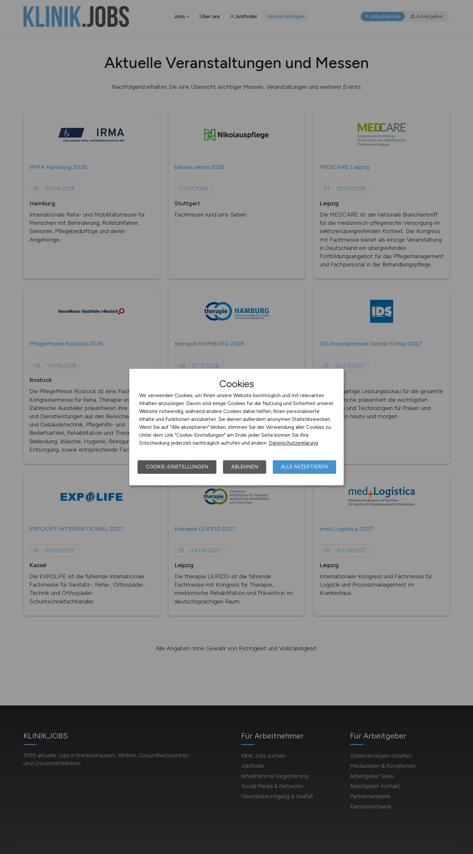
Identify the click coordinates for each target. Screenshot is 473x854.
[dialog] (236, 427)
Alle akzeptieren (304, 467)
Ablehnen (244, 467)
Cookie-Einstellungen (177, 467)
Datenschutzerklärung (293, 443)
